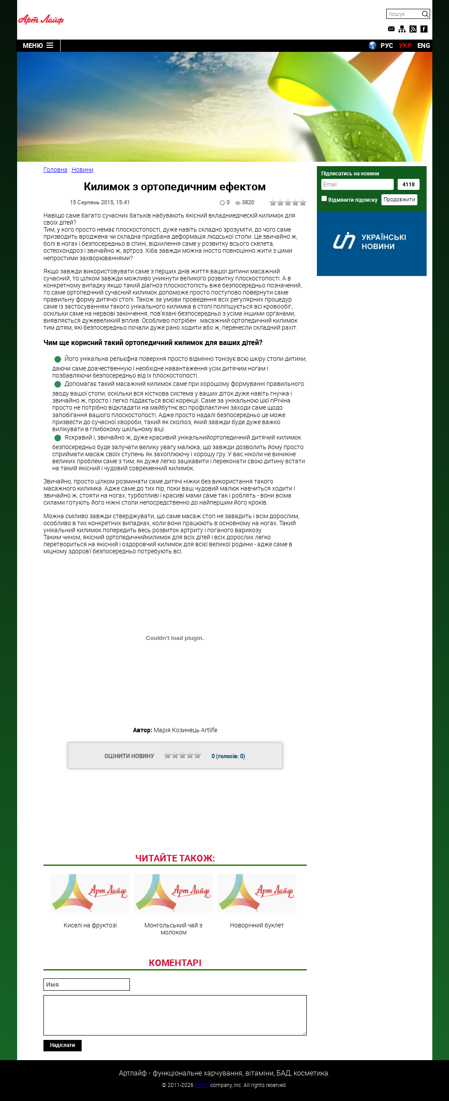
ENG (423, 45)
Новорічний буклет (256, 901)
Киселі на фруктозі (89, 901)
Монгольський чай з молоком (173, 904)
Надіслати (62, 1044)
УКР (405, 45)
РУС (387, 45)
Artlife (202, 1084)
